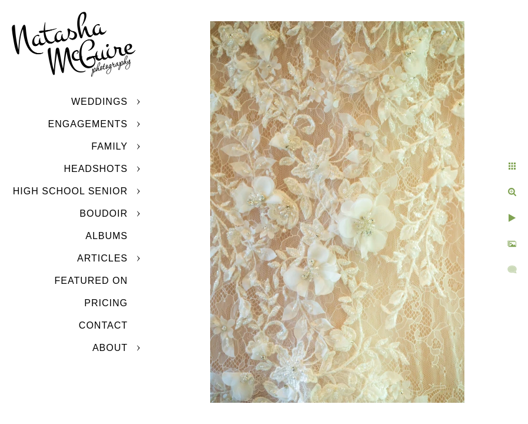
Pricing (106, 303)
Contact (103, 325)
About (110, 348)
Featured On (91, 281)
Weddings (99, 102)
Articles (102, 258)
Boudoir (103, 213)
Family (109, 146)
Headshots (96, 169)
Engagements (88, 124)
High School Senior (70, 191)
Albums (106, 236)
